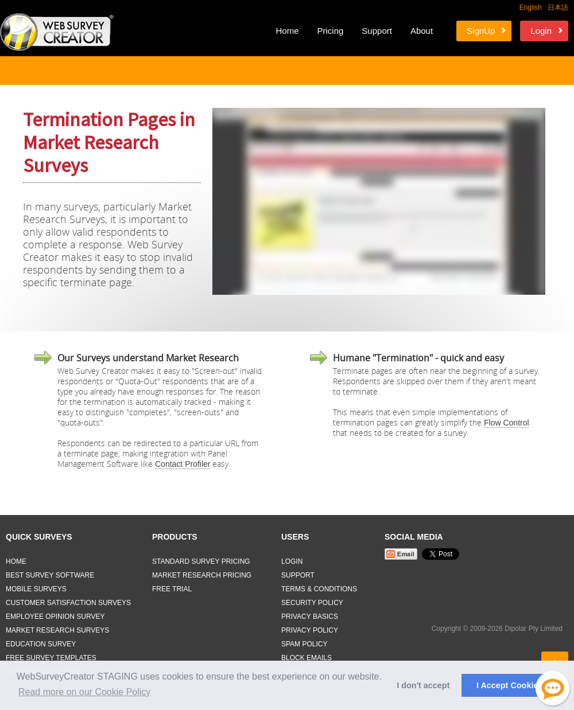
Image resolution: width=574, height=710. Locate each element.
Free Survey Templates (51, 658)
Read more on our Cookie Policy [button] (84, 692)
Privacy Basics (309, 617)
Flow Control (506, 422)
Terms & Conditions (319, 589)
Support (377, 31)
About (421, 31)
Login (541, 31)
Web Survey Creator (57, 32)
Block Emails (306, 658)
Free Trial (172, 589)
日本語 (558, 7)
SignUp (481, 31)
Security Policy (312, 603)
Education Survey (41, 644)
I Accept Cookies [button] (509, 685)
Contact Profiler (182, 464)
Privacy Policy (309, 630)
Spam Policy (304, 644)
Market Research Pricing (201, 575)
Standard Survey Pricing (201, 561)
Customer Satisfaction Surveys (68, 603)
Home (287, 31)
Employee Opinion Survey (55, 617)
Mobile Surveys (36, 589)
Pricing (330, 31)
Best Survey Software (50, 575)
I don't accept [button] (423, 685)
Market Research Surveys (57, 630)
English (530, 7)
